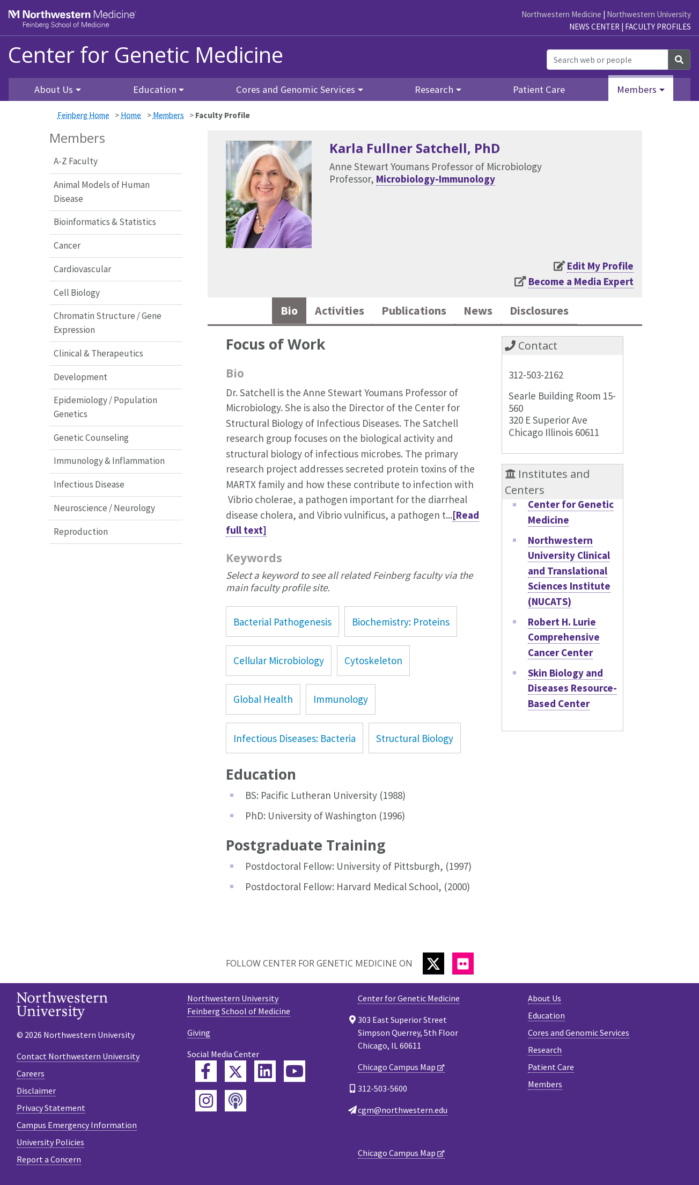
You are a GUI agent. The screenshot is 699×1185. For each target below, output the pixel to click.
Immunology (340, 701)
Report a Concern (49, 1161)
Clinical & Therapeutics (98, 353)
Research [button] (434, 89)
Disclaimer (36, 1092)
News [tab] (483, 311)
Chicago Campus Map (397, 1069)
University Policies (50, 1144)
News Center (594, 26)
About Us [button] (53, 89)
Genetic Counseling (91, 438)
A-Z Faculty (76, 161)
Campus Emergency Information (77, 1127)
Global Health (263, 701)
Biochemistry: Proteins (401, 623)
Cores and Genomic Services (578, 1034)
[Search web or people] (607, 59)
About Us (544, 1000)
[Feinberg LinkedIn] (265, 1073)
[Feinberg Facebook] (206, 1073)
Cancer (67, 245)
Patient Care (539, 89)
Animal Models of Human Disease (102, 192)
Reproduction (81, 531)
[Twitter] (433, 966)
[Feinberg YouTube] (294, 1073)
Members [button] (637, 89)
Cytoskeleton (373, 662)
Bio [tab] (274, 311)
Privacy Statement (51, 1109)
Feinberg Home (83, 115)
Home (131, 115)
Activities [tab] (329, 311)
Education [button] (154, 89)
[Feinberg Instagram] (206, 1103)
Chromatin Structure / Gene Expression (107, 323)
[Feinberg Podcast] (235, 1103)
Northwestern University (649, 14)
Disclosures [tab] (551, 311)
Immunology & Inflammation (109, 461)
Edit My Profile (600, 265)
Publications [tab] (412, 311)
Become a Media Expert (581, 281)
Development (80, 377)
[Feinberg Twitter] (235, 1073)
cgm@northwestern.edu (402, 1112)
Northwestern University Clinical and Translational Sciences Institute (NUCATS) (569, 573)
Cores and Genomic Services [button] (295, 89)
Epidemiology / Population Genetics (105, 407)
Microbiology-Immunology (435, 178)
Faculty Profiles (658, 26)
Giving (198, 1034)
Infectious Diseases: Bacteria (294, 740)
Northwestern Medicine (561, 14)
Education (546, 1017)
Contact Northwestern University (78, 1058)
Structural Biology (414, 740)
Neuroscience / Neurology (104, 508)
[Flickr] (463, 966)
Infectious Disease (89, 484)
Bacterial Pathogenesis (282, 623)
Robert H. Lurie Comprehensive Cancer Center (564, 639)
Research (545, 1051)
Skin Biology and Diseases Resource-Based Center (572, 690)
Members (168, 115)
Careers (31, 1075)
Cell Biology (77, 293)
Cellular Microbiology (278, 662)
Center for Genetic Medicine (145, 55)
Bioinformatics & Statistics (105, 222)
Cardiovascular (82, 269)
